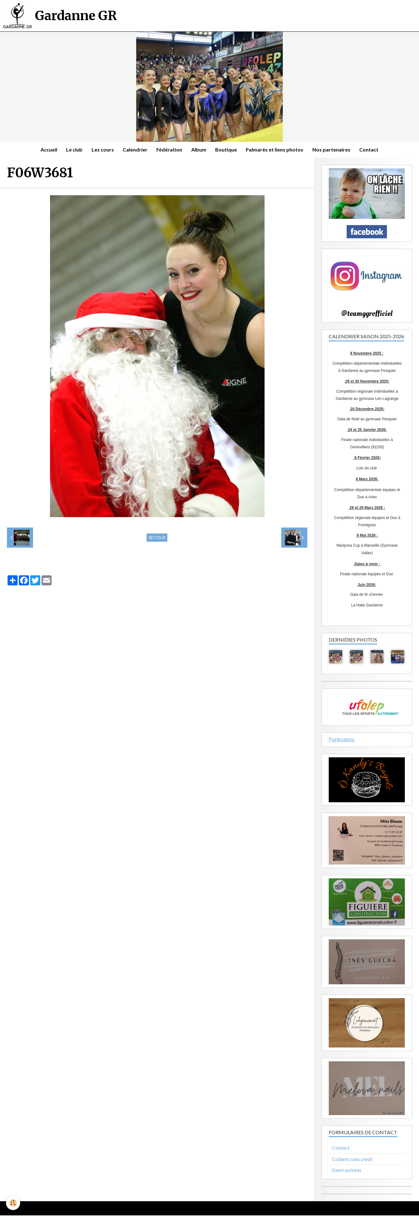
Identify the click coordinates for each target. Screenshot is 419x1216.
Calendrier (134, 150)
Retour (156, 537)
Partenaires (342, 740)
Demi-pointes (346, 1171)
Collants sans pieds (352, 1159)
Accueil (46, 150)
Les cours (101, 150)
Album (199, 150)
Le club (72, 150)
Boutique (227, 150)
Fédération (169, 150)
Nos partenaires (333, 150)
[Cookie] (13, 1203)
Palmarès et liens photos (276, 150)
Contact (371, 150)
